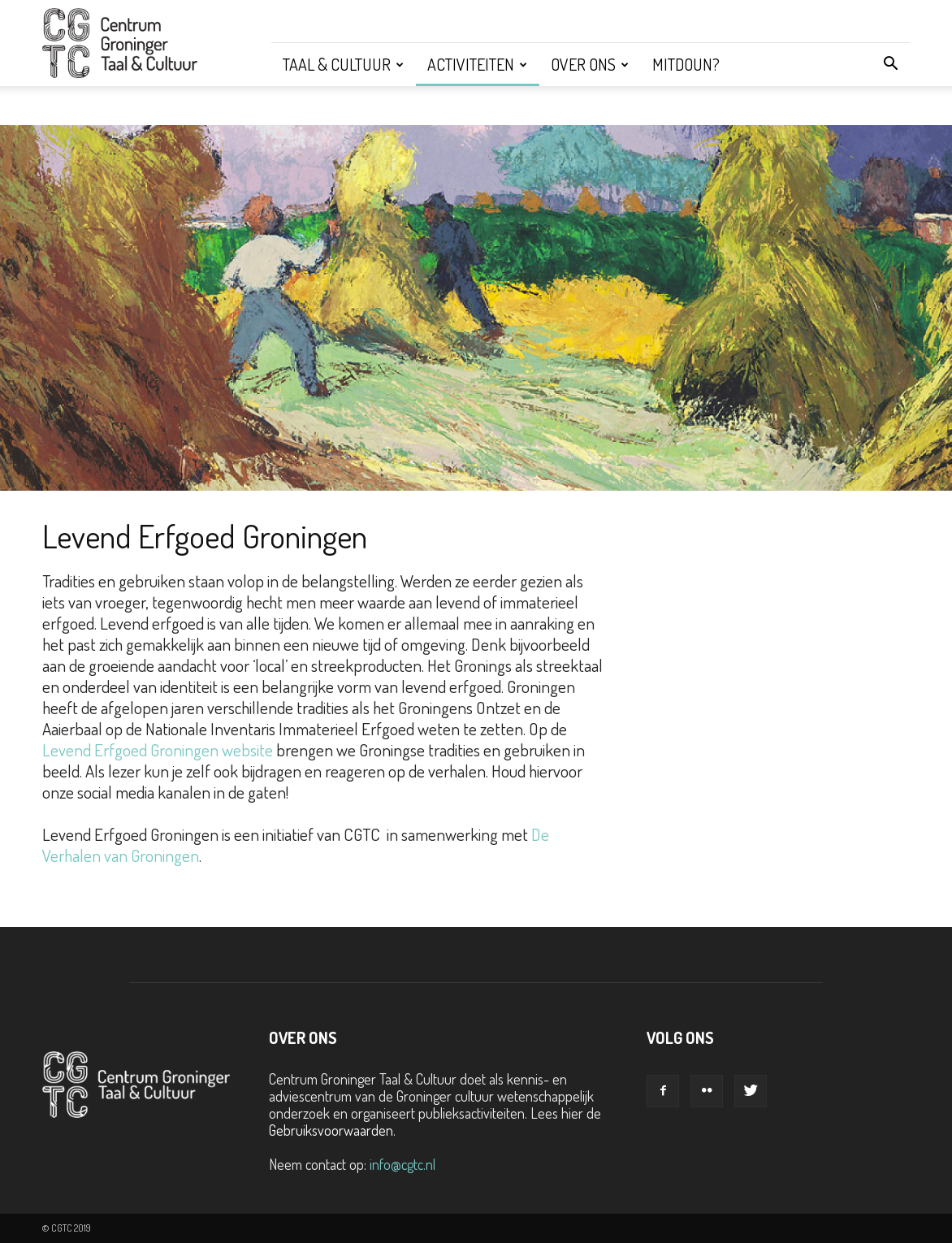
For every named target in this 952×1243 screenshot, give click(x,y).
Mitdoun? (686, 64)
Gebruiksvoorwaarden (331, 1130)
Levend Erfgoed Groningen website (157, 749)
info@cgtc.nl (402, 1164)
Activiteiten (477, 64)
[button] (890, 64)
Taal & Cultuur (343, 64)
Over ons (590, 64)
